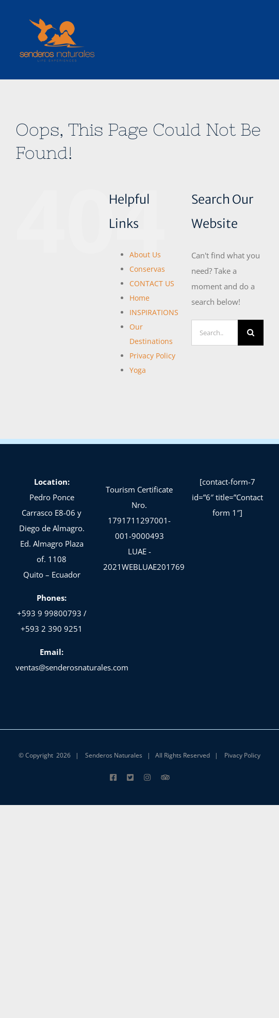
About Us (145, 254)
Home (139, 298)
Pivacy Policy (242, 755)
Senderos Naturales (113, 755)
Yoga (137, 370)
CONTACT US (151, 283)
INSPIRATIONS (153, 312)
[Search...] (214, 333)
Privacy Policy (152, 355)
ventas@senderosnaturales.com (71, 667)
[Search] (251, 333)
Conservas (147, 269)
